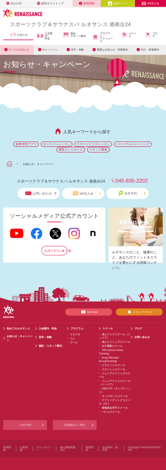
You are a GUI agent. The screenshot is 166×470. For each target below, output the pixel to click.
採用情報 (86, 3)
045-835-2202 (131, 181)
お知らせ (18, 35)
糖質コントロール (71, 149)
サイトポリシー (44, 448)
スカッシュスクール (113, 369)
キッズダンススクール (115, 396)
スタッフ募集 (98, 149)
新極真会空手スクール (115, 407)
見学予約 (131, 193)
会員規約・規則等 (110, 448)
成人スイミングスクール (116, 341)
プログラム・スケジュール (102, 37)
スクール (128, 35)
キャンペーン (50, 49)
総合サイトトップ (50, 3)
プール (74, 342)
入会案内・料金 (45, 36)
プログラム (76, 328)
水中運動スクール (112, 346)
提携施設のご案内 (74, 424)
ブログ (151, 35)
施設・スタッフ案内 (74, 35)
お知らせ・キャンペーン (20, 338)
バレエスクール (111, 411)
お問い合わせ (40, 193)
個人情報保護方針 (67, 448)
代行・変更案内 (150, 49)
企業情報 (24, 448)
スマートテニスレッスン (93, 144)
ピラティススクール (113, 365)
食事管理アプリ (26, 144)
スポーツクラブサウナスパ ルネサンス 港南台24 (70, 24)
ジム (72, 338)
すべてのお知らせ (19, 49)
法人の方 (14, 3)
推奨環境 (89, 448)
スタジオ (75, 334)
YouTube (89, 311)
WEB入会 (150, 3)
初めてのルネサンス (18, 328)
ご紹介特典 (25, 424)
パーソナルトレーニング (133, 144)
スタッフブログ (139, 311)
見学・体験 (77, 49)
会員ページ (118, 3)
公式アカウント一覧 (55, 250)
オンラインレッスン (56, 144)
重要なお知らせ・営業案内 (112, 49)
